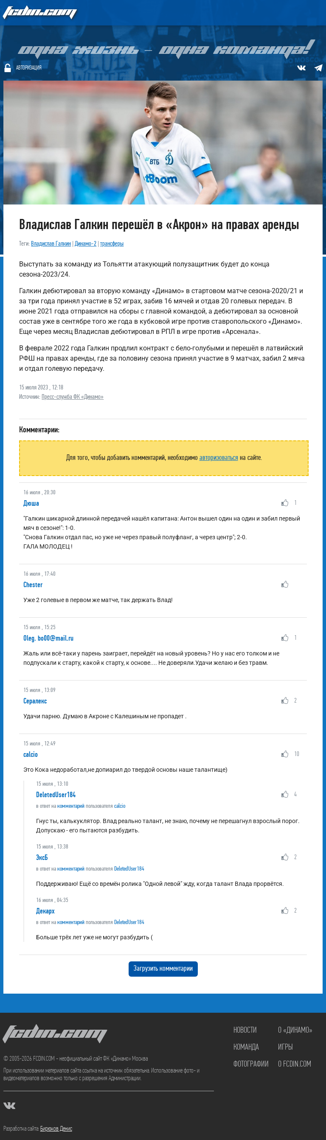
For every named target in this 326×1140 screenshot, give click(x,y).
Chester (32, 584)
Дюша (31, 503)
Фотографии (251, 1064)
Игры (285, 1047)
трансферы (112, 244)
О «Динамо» (295, 1030)
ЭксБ (42, 857)
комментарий (70, 806)
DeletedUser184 (56, 794)
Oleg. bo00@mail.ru (48, 638)
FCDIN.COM (39, 12)
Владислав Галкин (51, 244)
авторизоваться (219, 458)
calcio (30, 754)
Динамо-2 (85, 244)
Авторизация (29, 68)
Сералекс (35, 701)
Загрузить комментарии (163, 969)
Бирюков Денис (56, 1129)
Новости (245, 1030)
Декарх (45, 911)
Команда (246, 1047)
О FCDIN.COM (294, 1064)
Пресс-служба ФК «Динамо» (73, 397)
